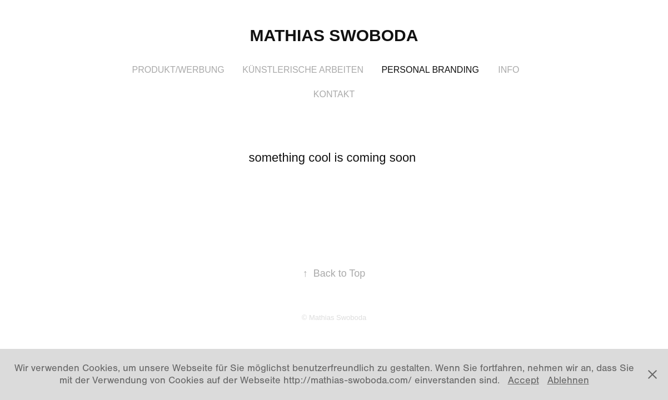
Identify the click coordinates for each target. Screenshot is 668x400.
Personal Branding (429, 69)
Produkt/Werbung (178, 69)
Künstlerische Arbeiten (302, 69)
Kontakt (334, 94)
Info (508, 69)
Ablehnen (568, 380)
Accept (523, 380)
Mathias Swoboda (334, 35)
